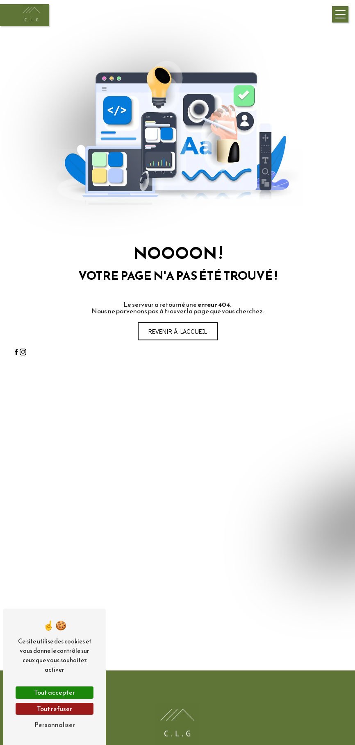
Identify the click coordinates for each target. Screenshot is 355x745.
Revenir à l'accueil (177, 331)
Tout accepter (54, 692)
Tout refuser (54, 708)
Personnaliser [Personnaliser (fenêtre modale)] (54, 724)
